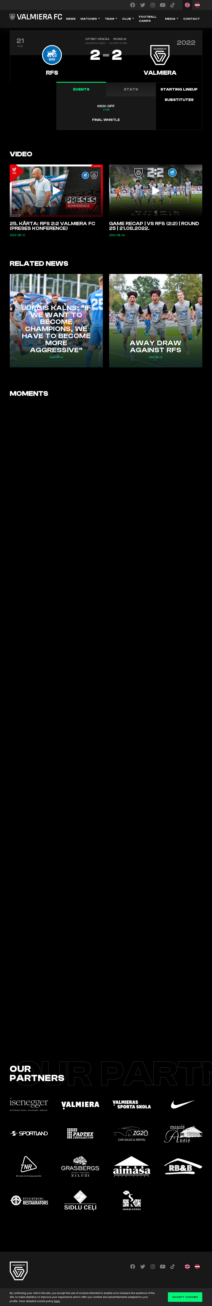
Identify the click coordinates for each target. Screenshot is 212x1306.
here (57, 1301)
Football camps (148, 19)
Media (170, 19)
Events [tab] (81, 89)
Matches (89, 19)
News (71, 19)
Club (126, 19)
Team (109, 19)
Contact (191, 19)
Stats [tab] (131, 89)
